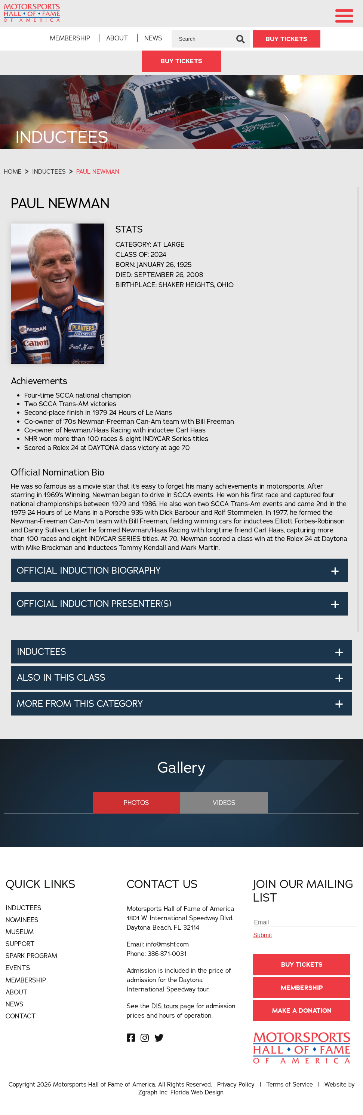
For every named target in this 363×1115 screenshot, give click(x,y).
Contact (21, 1016)
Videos (224, 802)
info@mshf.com (167, 944)
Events (18, 968)
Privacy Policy (236, 1084)
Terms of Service (289, 1084)
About (117, 38)
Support (20, 944)
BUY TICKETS (286, 39)
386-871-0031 (167, 953)
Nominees (22, 920)
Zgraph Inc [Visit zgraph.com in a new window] (152, 1092)
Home (13, 171)
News (153, 38)
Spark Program (31, 956)
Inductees (49, 171)
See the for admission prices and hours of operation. (181, 1010)
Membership (70, 38)
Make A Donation (302, 1010)
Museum (20, 932)
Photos (136, 802)
